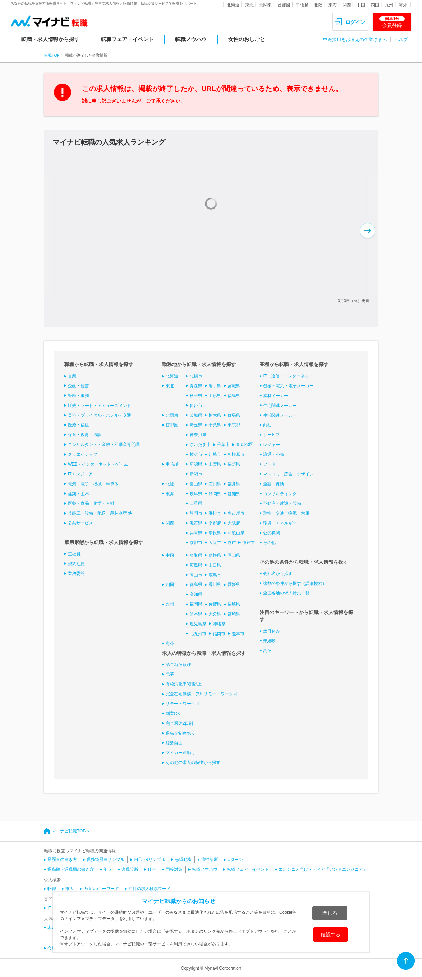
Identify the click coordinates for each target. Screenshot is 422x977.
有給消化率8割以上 (184, 684)
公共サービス (80, 523)
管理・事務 (78, 395)
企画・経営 (78, 385)
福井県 (234, 483)
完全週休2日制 (179, 723)
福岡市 (219, 633)
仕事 (152, 869)
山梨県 (215, 464)
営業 (72, 375)
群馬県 (234, 415)
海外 (403, 4)
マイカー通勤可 (180, 752)
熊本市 (238, 633)
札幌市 (196, 375)
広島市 (215, 575)
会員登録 (392, 22)
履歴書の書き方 (62, 859)
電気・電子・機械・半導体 (93, 483)
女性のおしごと (246, 39)
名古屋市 (236, 513)
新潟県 (196, 464)
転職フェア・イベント (127, 39)
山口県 (215, 565)
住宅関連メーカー (280, 405)
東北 (249, 4)
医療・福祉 (78, 424)
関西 (347, 4)
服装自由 (174, 743)
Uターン (235, 859)
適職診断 (129, 869)
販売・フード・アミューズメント (99, 405)
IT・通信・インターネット (288, 375)
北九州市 (198, 633)
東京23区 (244, 444)
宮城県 (234, 385)
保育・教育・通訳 (85, 434)
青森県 (196, 385)
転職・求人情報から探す (50, 39)
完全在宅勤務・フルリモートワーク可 (201, 693)
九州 (389, 4)
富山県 (196, 483)
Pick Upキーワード (101, 888)
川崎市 (215, 454)
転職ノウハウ (191, 39)
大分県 (215, 614)
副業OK (173, 713)
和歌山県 (236, 532)
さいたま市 (200, 444)
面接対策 (174, 869)
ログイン (355, 22)
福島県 (234, 395)
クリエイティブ (82, 454)
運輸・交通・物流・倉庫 (286, 513)
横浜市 (196, 454)
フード (269, 464)
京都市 (196, 542)
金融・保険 (273, 483)
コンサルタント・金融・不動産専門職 (104, 444)
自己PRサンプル (149, 859)
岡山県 (234, 555)
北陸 (318, 4)
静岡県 (215, 493)
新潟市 (196, 474)
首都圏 (283, 4)
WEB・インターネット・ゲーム (98, 464)
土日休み (271, 630)
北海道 (233, 4)
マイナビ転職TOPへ (71, 831)
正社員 (74, 553)
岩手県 (215, 385)
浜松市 (215, 513)
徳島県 (196, 584)
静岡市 (196, 513)
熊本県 (196, 614)
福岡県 (196, 604)
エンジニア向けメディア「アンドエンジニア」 (323, 869)
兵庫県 (196, 532)
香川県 (215, 584)
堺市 (232, 542)
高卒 (267, 650)
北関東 (265, 4)
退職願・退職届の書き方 (70, 869)
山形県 (215, 395)
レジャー (271, 444)
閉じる (329, 913)
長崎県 (234, 604)
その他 (269, 542)
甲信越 (302, 4)
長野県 (234, 464)
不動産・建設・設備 (282, 503)
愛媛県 (234, 584)
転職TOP (51, 55)
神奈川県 (198, 434)
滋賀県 (196, 523)
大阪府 (234, 523)
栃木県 (215, 415)
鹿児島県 (198, 623)
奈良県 (215, 532)
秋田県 (196, 395)
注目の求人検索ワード (149, 888)
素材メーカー (275, 395)
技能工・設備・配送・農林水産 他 (100, 513)
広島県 (196, 565)
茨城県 (196, 415)
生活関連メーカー (280, 415)
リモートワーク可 (182, 703)
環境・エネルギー (280, 523)
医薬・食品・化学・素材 (91, 503)
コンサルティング (280, 493)
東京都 (234, 424)
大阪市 (215, 542)
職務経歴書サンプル (105, 859)
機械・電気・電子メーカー (288, 385)
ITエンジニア (80, 474)
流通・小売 (273, 454)
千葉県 (215, 424)
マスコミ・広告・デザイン (288, 474)
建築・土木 (78, 493)
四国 (375, 4)
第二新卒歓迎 (178, 664)
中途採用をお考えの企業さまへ (355, 39)
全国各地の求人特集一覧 (286, 592)
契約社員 (76, 563)
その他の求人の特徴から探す (193, 762)
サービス (271, 434)
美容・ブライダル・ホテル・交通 (99, 415)
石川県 (215, 483)
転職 (51, 888)
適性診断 (209, 859)
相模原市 (236, 454)
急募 (170, 674)
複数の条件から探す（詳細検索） (294, 583)
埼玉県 (196, 424)
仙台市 (196, 405)
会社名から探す (278, 573)
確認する (330, 934)
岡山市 (196, 575)
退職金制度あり (180, 733)
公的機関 (271, 532)
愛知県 (234, 493)
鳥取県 (196, 555)
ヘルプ (401, 39)
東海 (332, 4)
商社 (267, 424)
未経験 (269, 640)
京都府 (215, 523)
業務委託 (76, 573)
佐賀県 (215, 604)
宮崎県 (234, 614)
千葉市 (223, 444)
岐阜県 (196, 493)
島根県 (215, 555)
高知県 (196, 594)
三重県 (196, 503)
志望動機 (183, 859)
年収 (107, 869)
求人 (69, 888)
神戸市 (248, 542)
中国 (361, 4)
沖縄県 (219, 623)
